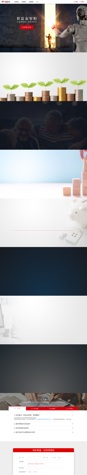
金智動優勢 (31, 1)
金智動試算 (24, 1)
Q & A (37, 1)
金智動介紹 (16, 1)
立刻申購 (76, 1)
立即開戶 (82, 1)
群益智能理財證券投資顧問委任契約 (43, 419)
